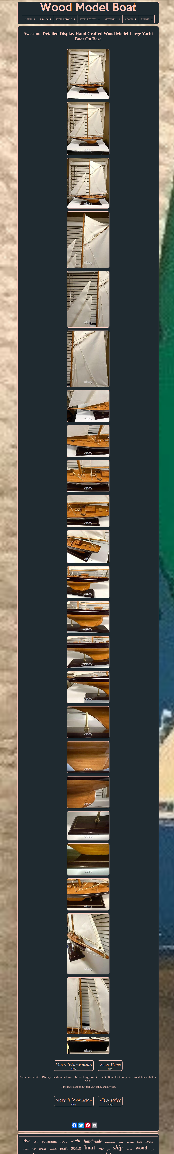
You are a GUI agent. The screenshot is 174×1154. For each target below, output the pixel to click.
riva (26, 1140)
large (120, 1143)
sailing (63, 1142)
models (53, 1149)
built (139, 1142)
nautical (130, 1142)
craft (64, 1148)
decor (42, 1149)
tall (34, 1149)
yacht (75, 1140)
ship (118, 1148)
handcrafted (110, 1143)
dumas (129, 1149)
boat (89, 1147)
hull (152, 1150)
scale (76, 1148)
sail (36, 1141)
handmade (93, 1141)
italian (25, 1149)
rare (101, 1149)
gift (108, 1149)
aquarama (49, 1141)
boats (149, 1141)
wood (141, 1148)
